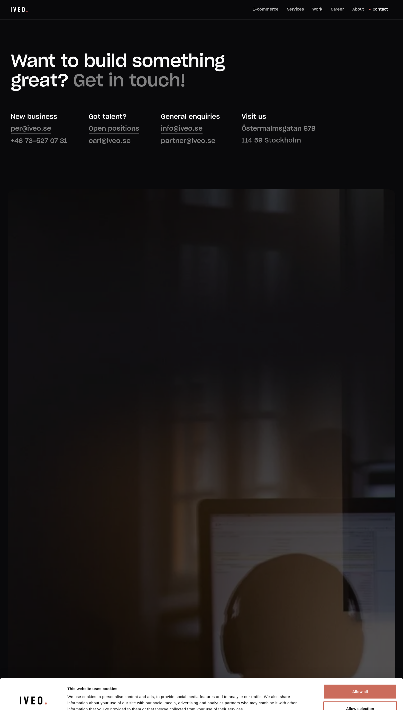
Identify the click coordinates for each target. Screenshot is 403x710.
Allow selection (360, 679)
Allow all (360, 662)
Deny (360, 696)
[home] (19, 9)
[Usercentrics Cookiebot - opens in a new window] (33, 700)
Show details (270, 697)
